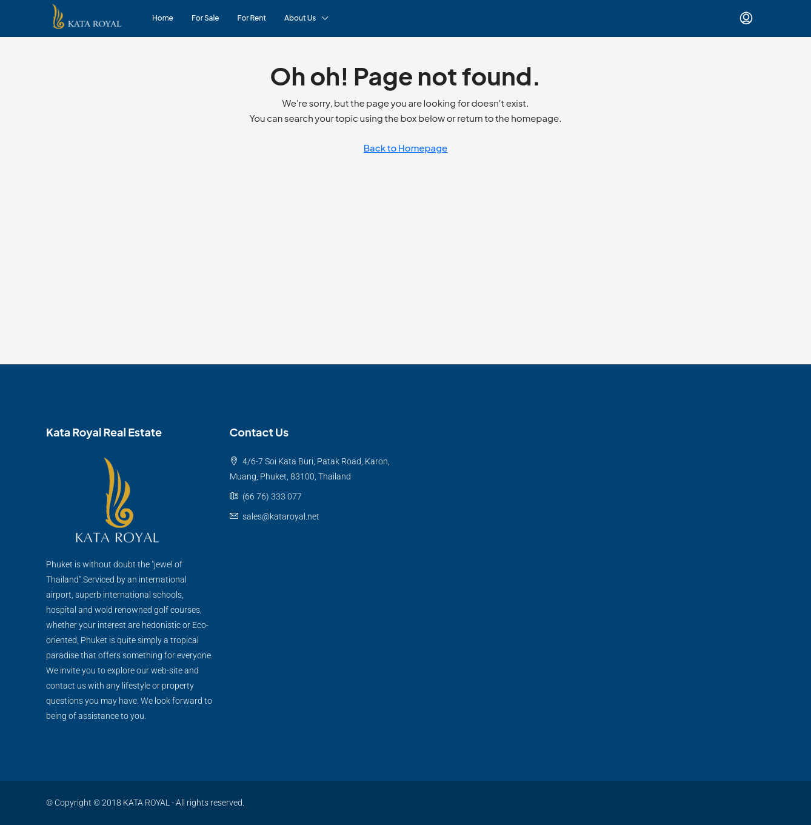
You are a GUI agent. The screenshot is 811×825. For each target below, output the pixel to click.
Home (162, 17)
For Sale (205, 17)
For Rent (252, 17)
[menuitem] (746, 18)
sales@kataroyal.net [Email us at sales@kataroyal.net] (280, 516)
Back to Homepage (406, 147)
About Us (300, 17)
